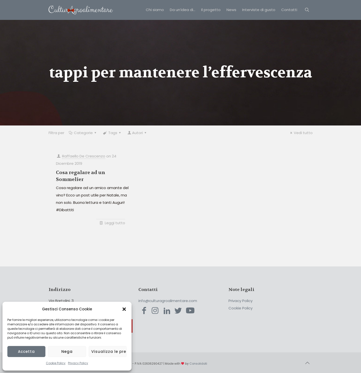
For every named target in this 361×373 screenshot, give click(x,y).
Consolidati (198, 363)
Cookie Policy (56, 363)
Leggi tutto (115, 222)
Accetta (26, 351)
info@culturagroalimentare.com (167, 300)
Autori (137, 132)
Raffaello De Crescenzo (83, 156)
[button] (124, 309)
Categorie (83, 132)
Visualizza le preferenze (109, 351)
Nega (67, 351)
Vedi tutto (301, 132)
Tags (112, 132)
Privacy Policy (78, 363)
